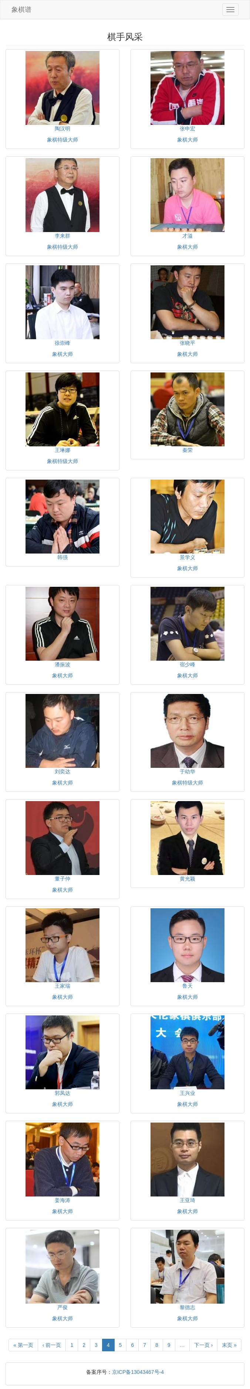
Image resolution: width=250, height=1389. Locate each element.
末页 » (229, 1345)
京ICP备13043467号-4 (138, 1372)
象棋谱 (21, 9)
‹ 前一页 (52, 1345)
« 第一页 (23, 1345)
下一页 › (203, 1345)
